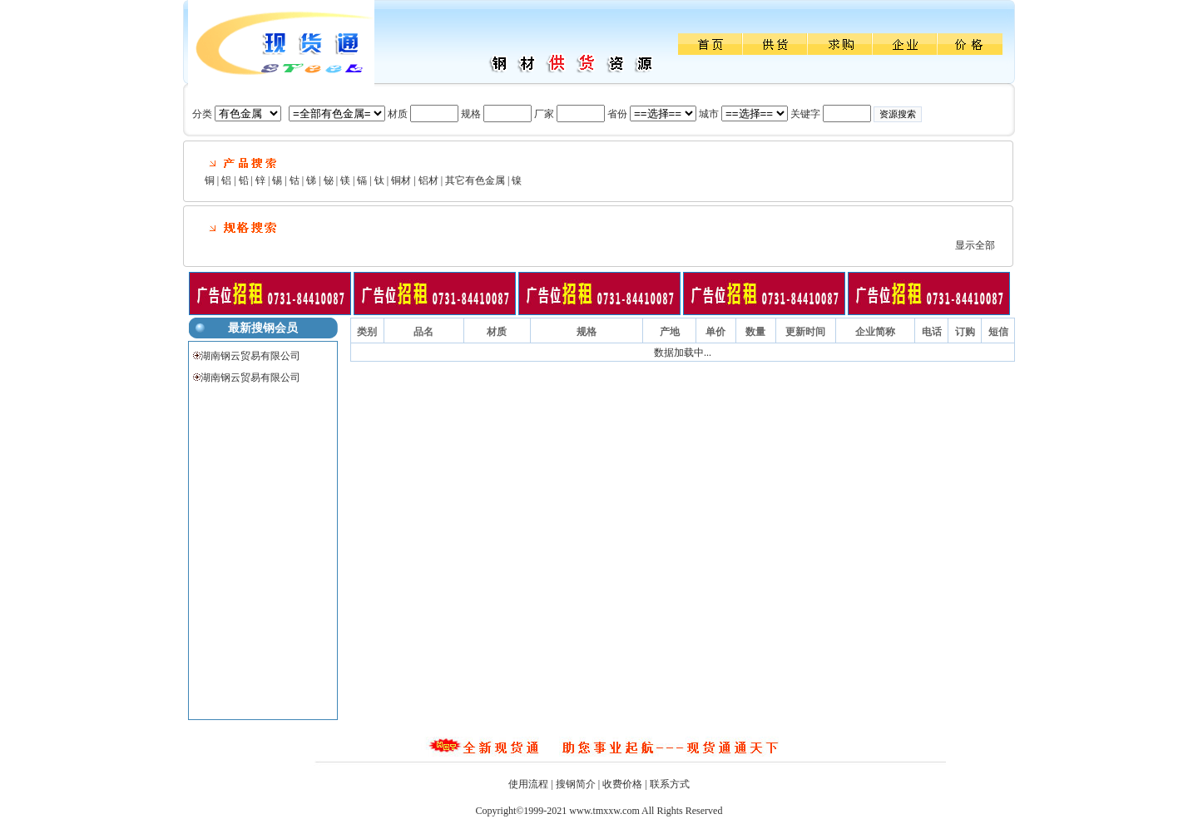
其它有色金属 (475, 180)
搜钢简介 (576, 784)
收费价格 (622, 784)
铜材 (401, 180)
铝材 (428, 180)
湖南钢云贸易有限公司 (250, 356)
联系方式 (670, 784)
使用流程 (528, 784)
